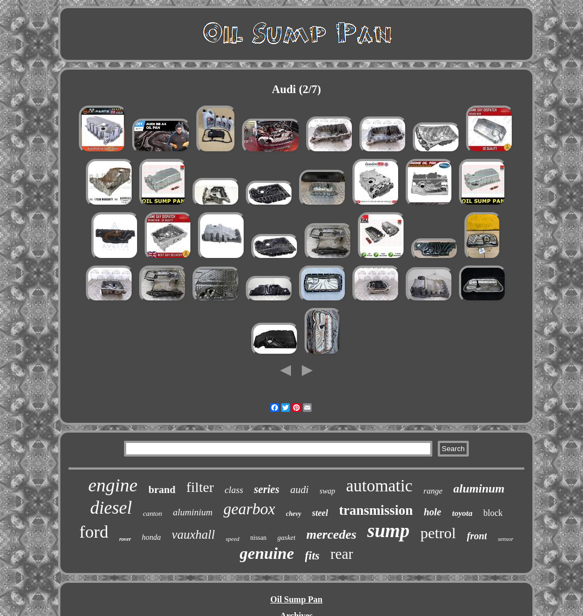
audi (299, 489)
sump (388, 530)
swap (328, 491)
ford (93, 531)
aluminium (193, 512)
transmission (376, 510)
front (477, 536)
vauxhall (193, 534)
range (433, 490)
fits (312, 555)
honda (151, 537)
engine (113, 485)
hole (432, 512)
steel (320, 513)
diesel (111, 508)
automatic (379, 485)
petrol (438, 533)
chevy (293, 514)
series (267, 489)
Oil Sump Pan (296, 599)
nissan (258, 537)
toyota (462, 513)
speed (232, 538)
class (234, 490)
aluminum (479, 488)
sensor (505, 538)
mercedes (331, 534)
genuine (267, 553)
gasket (286, 537)
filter (200, 487)
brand (162, 489)
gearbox (249, 509)
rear (341, 554)
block (493, 513)
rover (125, 539)
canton (152, 513)
